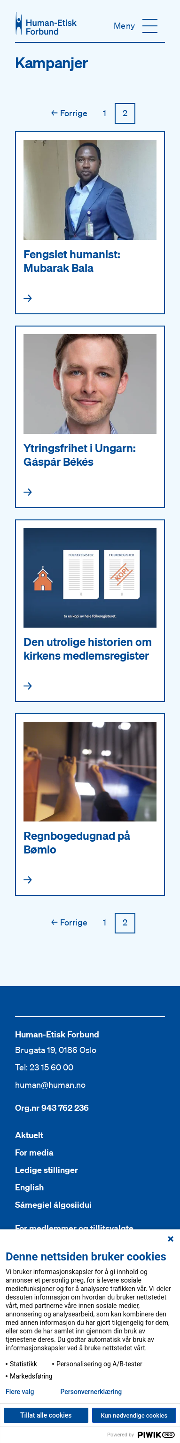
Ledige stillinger (46, 1169)
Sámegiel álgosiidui (53, 1204)
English (29, 1187)
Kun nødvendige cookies (134, 1415)
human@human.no (50, 1084)
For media (34, 1152)
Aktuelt (29, 1135)
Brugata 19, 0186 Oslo (55, 1049)
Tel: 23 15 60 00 (44, 1067)
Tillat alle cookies (45, 1415)
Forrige (69, 113)
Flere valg (20, 1391)
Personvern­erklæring (91, 1391)
